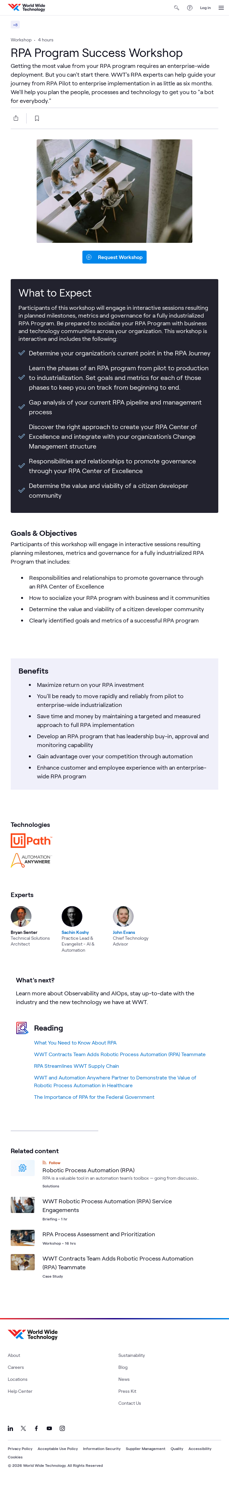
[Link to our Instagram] (62, 1438)
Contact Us (129, 1413)
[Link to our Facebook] (36, 1438)
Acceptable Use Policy (58, 1458)
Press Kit (127, 1401)
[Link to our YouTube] (49, 1438)
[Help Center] (189, 7)
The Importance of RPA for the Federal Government (94, 1107)
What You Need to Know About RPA (75, 1053)
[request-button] (114, 267)
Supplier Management (145, 1458)
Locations (18, 1389)
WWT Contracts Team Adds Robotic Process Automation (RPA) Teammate (120, 1064)
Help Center (20, 1401)
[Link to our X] (23, 1438)
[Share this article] (14, 128)
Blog (122, 1377)
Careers (16, 1377)
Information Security (102, 1458)
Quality (177, 1458)
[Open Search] (176, 7)
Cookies (15, 1467)
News (124, 1389)
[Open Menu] (221, 7)
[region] (114, 932)
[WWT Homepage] (26, 8)
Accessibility (199, 1458)
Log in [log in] (205, 7)
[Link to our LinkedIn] (10, 1438)
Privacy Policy (20, 1458)
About (14, 1365)
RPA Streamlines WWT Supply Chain (76, 1076)
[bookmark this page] (37, 128)
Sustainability (131, 1365)
